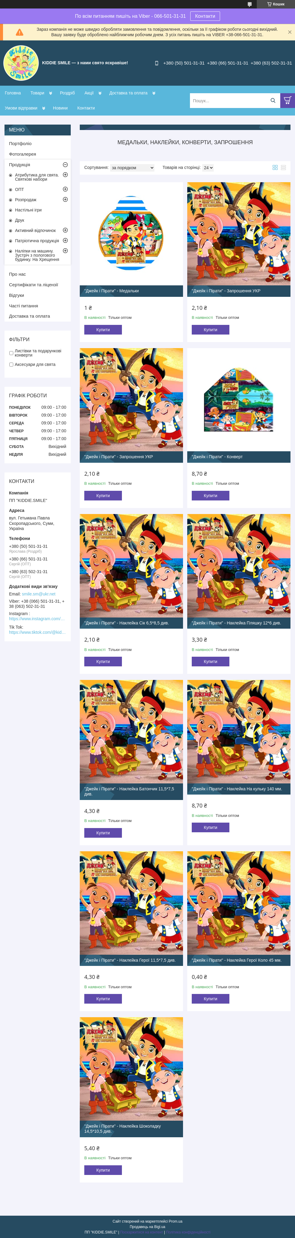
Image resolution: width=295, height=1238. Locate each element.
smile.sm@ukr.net (38, 594)
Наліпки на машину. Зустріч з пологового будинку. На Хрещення (37, 255)
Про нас (17, 274)
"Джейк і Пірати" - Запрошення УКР (226, 290)
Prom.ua (175, 1221)
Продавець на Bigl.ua (147, 1227)
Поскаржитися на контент (141, 1232)
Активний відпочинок (35, 230)
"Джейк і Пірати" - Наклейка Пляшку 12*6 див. (236, 623)
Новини (60, 108)
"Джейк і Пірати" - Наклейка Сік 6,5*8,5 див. (126, 623)
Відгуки (16, 295)
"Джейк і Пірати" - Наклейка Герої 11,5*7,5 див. (130, 960)
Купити (103, 329)
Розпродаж (25, 199)
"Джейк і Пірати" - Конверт (217, 456)
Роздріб (67, 92)
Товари (37, 92)
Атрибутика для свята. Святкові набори (37, 177)
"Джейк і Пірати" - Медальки (111, 290)
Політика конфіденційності (188, 1232)
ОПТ (19, 189)
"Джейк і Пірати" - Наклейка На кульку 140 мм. (237, 788)
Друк (19, 220)
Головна (13, 92)
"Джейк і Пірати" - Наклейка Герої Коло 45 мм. (237, 960)
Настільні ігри (28, 210)
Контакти (205, 16)
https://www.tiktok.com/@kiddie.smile (37, 632)
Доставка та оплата (128, 92)
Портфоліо (20, 143)
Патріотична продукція (37, 240)
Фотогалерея (22, 154)
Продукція (19, 164)
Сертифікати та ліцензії (33, 284)
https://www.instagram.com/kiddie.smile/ (37, 618)
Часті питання (23, 305)
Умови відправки (21, 108)
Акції (89, 92)
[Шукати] (273, 100)
